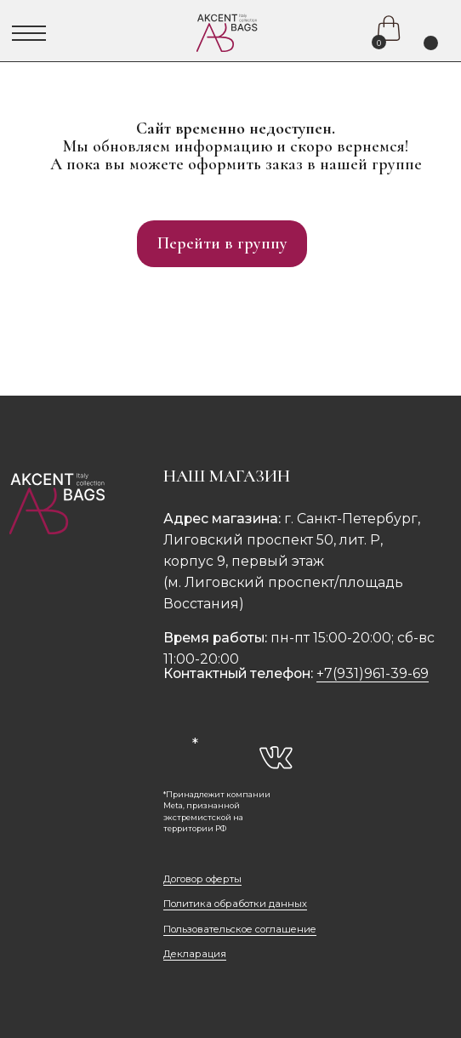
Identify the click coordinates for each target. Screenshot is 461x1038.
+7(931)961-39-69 (372, 673)
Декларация (194, 954)
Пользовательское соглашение (239, 929)
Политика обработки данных (235, 904)
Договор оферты (202, 879)
